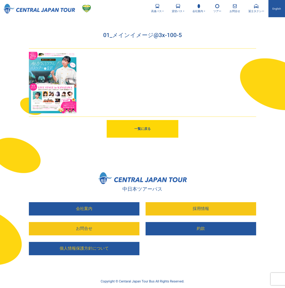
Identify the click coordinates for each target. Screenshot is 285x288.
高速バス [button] (156, 8)
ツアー (217, 8)
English (277, 8)
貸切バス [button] (177, 8)
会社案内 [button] (197, 8)
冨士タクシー (256, 8)
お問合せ (235, 8)
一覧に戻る (142, 129)
